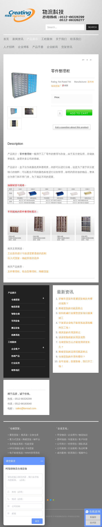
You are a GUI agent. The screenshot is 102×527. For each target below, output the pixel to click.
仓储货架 (15, 299)
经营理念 (72, 444)
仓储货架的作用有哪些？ (72, 356)
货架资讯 (66, 46)
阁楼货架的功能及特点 (71, 308)
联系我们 (75, 39)
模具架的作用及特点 (69, 332)
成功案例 (61, 453)
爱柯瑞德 (61, 439)
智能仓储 (15, 314)
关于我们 (61, 39)
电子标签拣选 (16, 453)
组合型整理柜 (29, 271)
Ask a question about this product (71, 127)
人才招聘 (8, 46)
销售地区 (15, 370)
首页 (6, 39)
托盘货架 (29, 444)
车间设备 (15, 321)
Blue (50, 500)
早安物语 (61, 435)
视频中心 (83, 453)
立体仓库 (34, 435)
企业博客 (23, 46)
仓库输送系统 (16, 444)
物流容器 (15, 307)
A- (91, 59)
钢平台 (36, 439)
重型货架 (13, 435)
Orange (47, 500)
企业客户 (15, 349)
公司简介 (61, 444)
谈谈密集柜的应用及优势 (72, 337)
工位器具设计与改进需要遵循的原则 (27, 253)
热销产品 (15, 356)
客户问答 (83, 439)
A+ (83, 59)
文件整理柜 (14, 271)
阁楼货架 (44, 271)
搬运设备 (15, 328)
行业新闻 (72, 448)
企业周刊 (72, 435)
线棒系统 (15, 335)
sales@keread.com (25, 408)
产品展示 (32, 39)
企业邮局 (52, 46)
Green (53, 500)
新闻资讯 (17, 39)
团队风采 (83, 444)
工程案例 (46, 39)
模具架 (24, 435)
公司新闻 (61, 448)
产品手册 (37, 46)
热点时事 (83, 448)
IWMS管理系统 (32, 453)
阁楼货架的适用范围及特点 (73, 351)
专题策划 (72, 439)
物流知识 (83, 435)
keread (44, 15)
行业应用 (15, 363)
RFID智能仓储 (16, 448)
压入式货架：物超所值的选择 (23, 258)
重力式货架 (15, 439)
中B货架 (29, 448)
